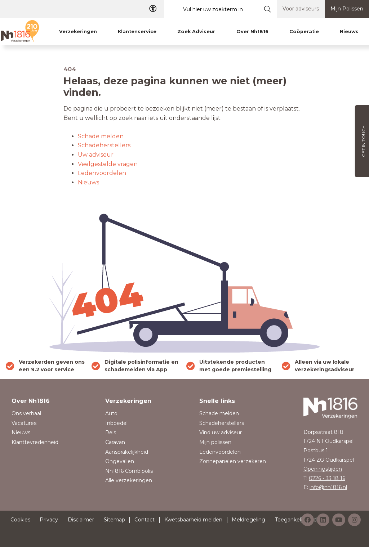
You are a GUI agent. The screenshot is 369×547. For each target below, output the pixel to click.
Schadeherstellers (104, 145)
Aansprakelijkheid (126, 452)
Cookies (20, 519)
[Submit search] (267, 9)
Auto (111, 413)
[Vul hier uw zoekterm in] (211, 9)
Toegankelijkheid (296, 519)
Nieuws (88, 182)
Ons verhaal (26, 413)
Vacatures (24, 423)
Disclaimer (81, 519)
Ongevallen (119, 461)
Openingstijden (322, 469)
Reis (110, 432)
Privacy (49, 519)
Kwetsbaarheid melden (193, 519)
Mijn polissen (215, 442)
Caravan (115, 442)
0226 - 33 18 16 (327, 478)
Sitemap (114, 519)
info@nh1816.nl (328, 487)
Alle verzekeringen (128, 480)
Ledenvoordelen (102, 173)
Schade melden (101, 136)
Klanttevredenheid (35, 442)
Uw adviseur (96, 154)
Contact (144, 519)
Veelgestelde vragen (108, 164)
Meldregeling (248, 519)
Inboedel (116, 423)
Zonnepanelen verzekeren (232, 461)
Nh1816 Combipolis (129, 471)
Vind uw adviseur (220, 432)
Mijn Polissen (346, 8)
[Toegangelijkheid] (152, 8)
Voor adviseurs (301, 8)
